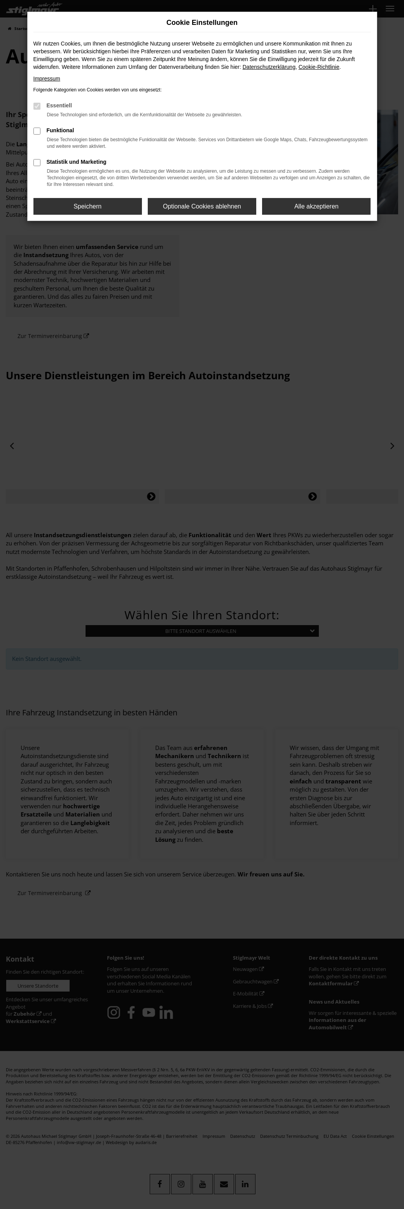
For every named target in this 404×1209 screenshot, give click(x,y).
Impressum (46, 78)
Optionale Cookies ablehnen (202, 206)
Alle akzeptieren (316, 206)
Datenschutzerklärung (269, 67)
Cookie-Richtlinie (319, 67)
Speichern (87, 206)
